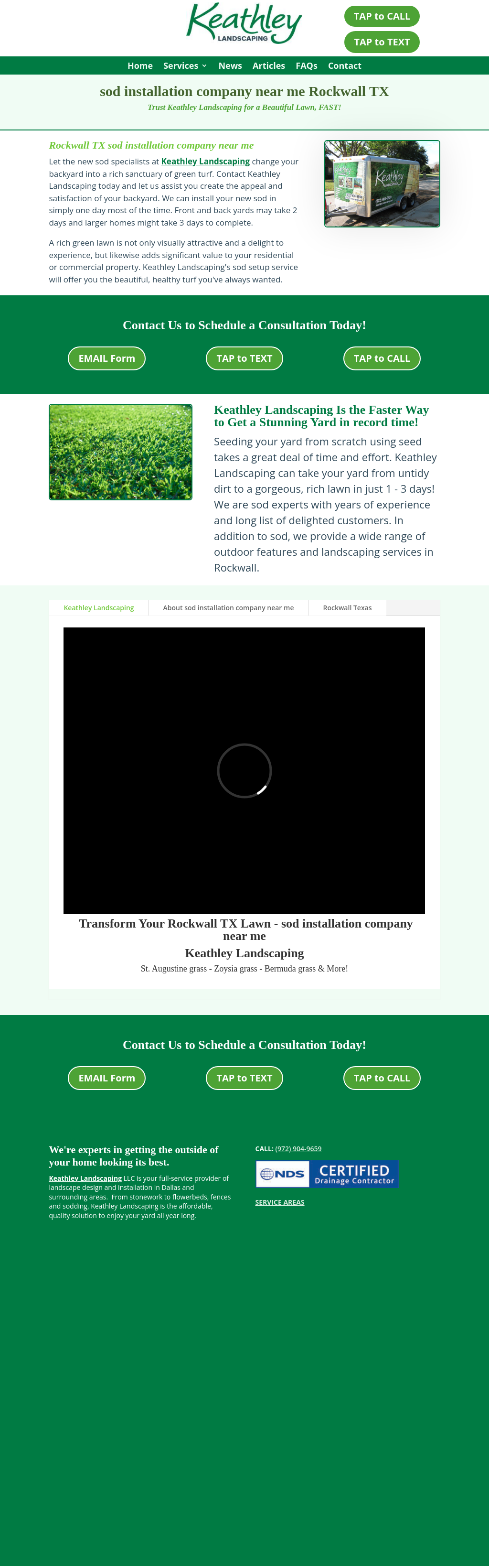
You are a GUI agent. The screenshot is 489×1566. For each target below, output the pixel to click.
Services (180, 66)
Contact (344, 66)
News (230, 66)
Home (140, 66)
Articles (269, 66)
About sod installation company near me (228, 607)
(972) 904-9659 (299, 1148)
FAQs (307, 66)
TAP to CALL (382, 16)
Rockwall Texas (347, 607)
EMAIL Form (106, 358)
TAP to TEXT (382, 41)
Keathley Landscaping (205, 161)
